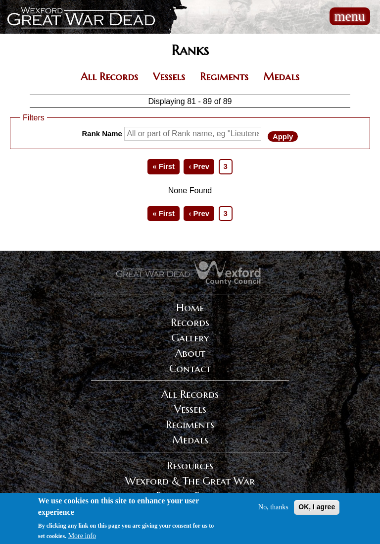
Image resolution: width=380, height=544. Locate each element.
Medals (281, 76)
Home (190, 307)
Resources (190, 465)
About (190, 353)
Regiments (224, 76)
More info (82, 538)
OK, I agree (316, 509)
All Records (109, 76)
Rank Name (102, 133)
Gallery (190, 337)
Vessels (169, 76)
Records (190, 322)
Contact (190, 368)
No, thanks (273, 509)
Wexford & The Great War (190, 481)
